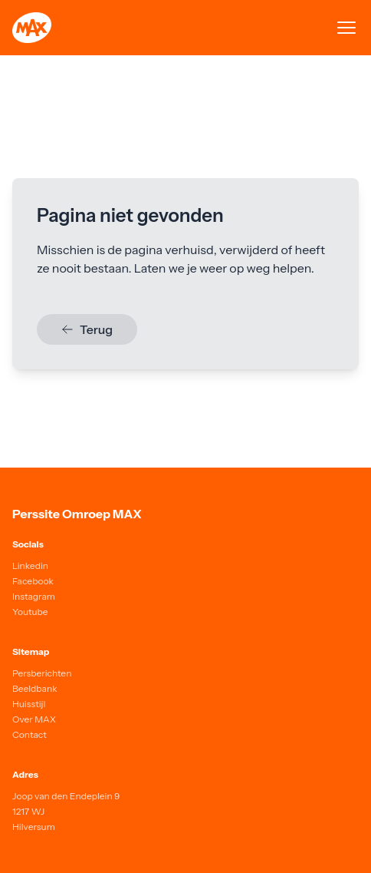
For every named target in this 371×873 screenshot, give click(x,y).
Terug (87, 329)
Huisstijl (28, 703)
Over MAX (34, 719)
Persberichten (41, 673)
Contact (29, 734)
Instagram (33, 596)
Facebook (33, 581)
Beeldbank (34, 688)
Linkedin (30, 565)
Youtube (30, 611)
